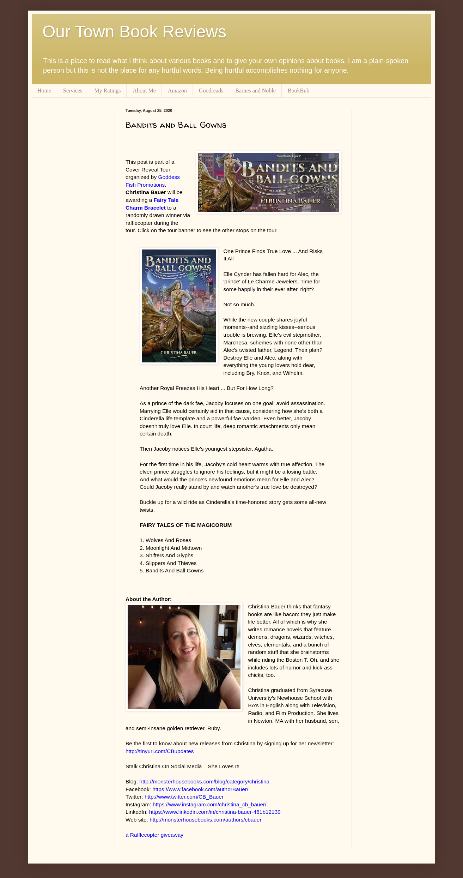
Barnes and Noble (255, 91)
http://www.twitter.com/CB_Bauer (184, 797)
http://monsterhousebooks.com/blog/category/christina (204, 781)
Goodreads (211, 91)
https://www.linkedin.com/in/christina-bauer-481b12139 (215, 812)
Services (72, 91)
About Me (144, 91)
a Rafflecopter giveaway (154, 835)
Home (44, 91)
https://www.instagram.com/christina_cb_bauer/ (210, 804)
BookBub (298, 91)
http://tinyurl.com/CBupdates (160, 751)
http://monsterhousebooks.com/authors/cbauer (205, 820)
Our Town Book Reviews (134, 31)
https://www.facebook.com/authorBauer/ (200, 789)
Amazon (177, 91)
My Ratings (107, 91)
